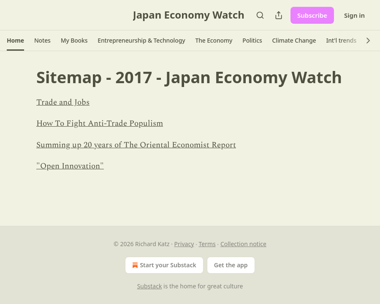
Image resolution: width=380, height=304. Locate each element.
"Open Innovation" (70, 166)
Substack (149, 286)
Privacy (184, 244)
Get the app (231, 265)
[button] (15, 40)
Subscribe (312, 15)
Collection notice (243, 244)
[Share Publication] (278, 15)
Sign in (354, 15)
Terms (206, 244)
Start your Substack (163, 265)
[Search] (260, 15)
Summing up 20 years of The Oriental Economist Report (136, 145)
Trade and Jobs (63, 102)
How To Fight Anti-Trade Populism (99, 123)
